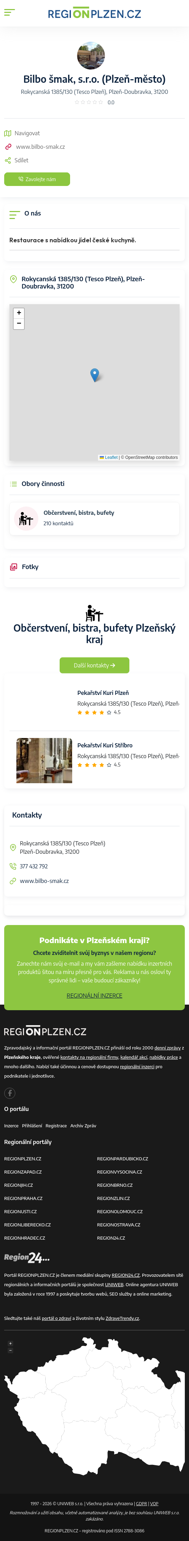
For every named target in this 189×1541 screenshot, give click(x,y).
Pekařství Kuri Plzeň (103, 692)
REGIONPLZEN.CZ (22, 1158)
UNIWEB (114, 1284)
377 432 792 (34, 866)
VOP (154, 1503)
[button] (94, 375)
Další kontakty (94, 665)
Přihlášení (32, 1125)
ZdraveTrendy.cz (122, 1318)
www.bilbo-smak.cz (34, 147)
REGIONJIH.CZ (18, 1185)
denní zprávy (167, 1048)
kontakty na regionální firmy (89, 1057)
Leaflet (109, 457)
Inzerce (11, 1125)
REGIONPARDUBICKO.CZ (122, 1158)
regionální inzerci (137, 1066)
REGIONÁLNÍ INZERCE (94, 995)
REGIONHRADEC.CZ (24, 1238)
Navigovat (22, 133)
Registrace (56, 1125)
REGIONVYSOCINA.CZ (119, 1172)
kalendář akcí (133, 1057)
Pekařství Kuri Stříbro (105, 745)
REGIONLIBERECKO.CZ (27, 1224)
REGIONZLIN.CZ (113, 1198)
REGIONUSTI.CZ (20, 1211)
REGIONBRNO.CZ (115, 1185)
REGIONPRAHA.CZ (23, 1198)
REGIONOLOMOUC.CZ (120, 1211)
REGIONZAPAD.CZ (23, 1172)
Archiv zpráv (83, 1125)
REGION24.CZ (111, 1238)
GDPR (141, 1503)
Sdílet (16, 160)
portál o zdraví (56, 1318)
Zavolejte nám (37, 179)
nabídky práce (164, 1057)
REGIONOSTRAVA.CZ (119, 1224)
